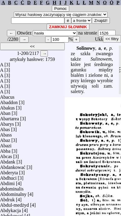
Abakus (7, 106)
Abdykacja (10, 209)
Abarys (7, 122)
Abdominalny (13, 192)
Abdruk (7, 198)
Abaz (5, 138)
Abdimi (7, 181)
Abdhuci (8, 176)
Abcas (6, 155)
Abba (5, 149)
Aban (5, 111)
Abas (5, 127)
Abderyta (9, 171)
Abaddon (9, 101)
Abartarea (9, 117)
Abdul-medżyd (14, 203)
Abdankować (12, 165)
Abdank (7, 160)
